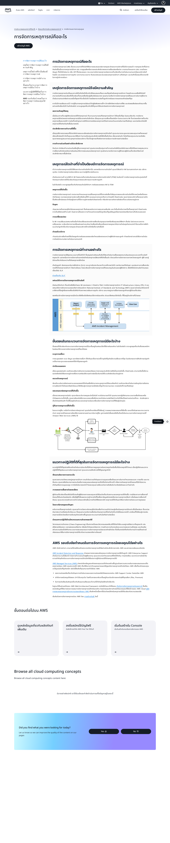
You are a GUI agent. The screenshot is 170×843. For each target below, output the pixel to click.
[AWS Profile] (163, 3)
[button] (20, 10)
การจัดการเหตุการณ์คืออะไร (35, 61)
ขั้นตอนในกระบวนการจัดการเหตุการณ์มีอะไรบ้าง (35, 86)
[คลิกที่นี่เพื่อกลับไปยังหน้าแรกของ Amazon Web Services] (8, 11)
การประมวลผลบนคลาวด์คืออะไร (24, 29)
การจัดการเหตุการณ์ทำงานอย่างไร (34, 79)
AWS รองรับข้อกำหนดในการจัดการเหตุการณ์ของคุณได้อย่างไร (35, 101)
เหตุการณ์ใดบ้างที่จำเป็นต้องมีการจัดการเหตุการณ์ (35, 72)
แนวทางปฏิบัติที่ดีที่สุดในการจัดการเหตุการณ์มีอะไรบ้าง (34, 92)
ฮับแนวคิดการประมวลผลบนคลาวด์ (49, 29)
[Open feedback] (167, 421)
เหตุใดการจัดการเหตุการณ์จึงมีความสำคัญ (36, 66)
